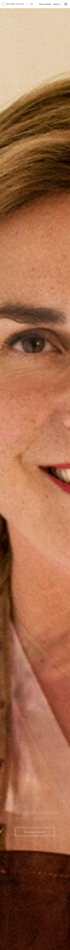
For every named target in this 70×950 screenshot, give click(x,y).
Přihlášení (45, 4)
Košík (57, 4)
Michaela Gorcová (15, 4)
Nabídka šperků (35, 832)
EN (31, 4)
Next (60, 475)
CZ (27, 4)
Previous (9, 475)
